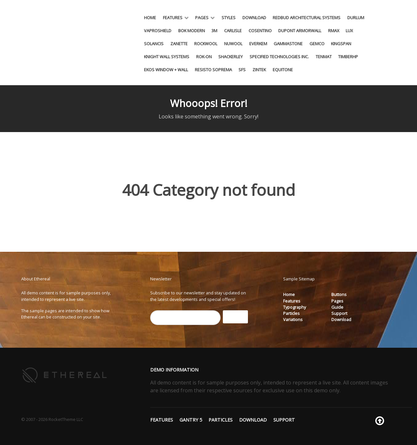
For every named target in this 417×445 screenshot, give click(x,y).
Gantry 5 (191, 420)
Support (339, 313)
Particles (291, 313)
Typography (294, 307)
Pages (337, 301)
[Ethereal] (64, 374)
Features (291, 301)
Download (341, 319)
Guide (337, 307)
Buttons (339, 294)
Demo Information (174, 370)
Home (289, 294)
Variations (293, 319)
